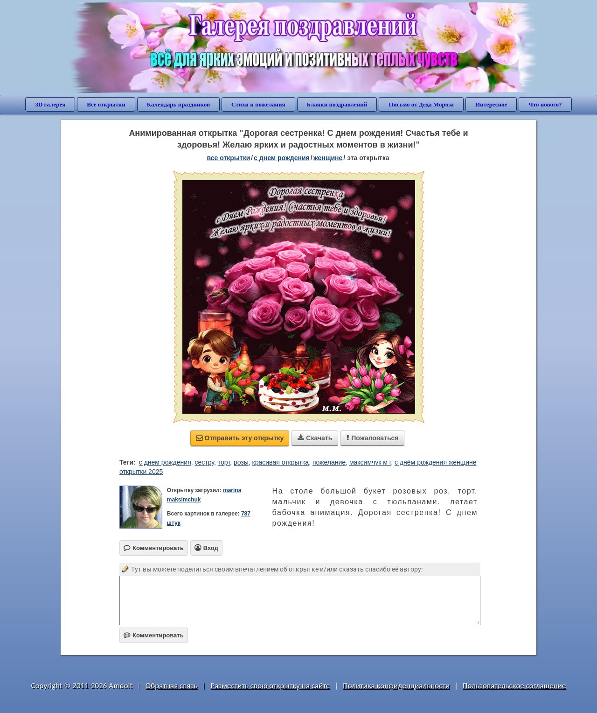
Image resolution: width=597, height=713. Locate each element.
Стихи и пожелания (258, 104)
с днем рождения (165, 462)
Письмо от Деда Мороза (421, 104)
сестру (204, 462)
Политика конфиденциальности (396, 686)
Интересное (491, 104)
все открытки (228, 158)
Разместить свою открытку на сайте (270, 686)
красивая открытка (280, 462)
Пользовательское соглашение (514, 686)
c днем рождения (282, 158)
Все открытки (106, 104)
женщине (328, 158)
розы (241, 462)
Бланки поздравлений (337, 104)
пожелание (329, 462)
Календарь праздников (178, 104)
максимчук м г (370, 462)
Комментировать (154, 635)
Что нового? (545, 104)
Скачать (315, 438)
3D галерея (50, 104)
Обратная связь (172, 686)
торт (224, 462)
